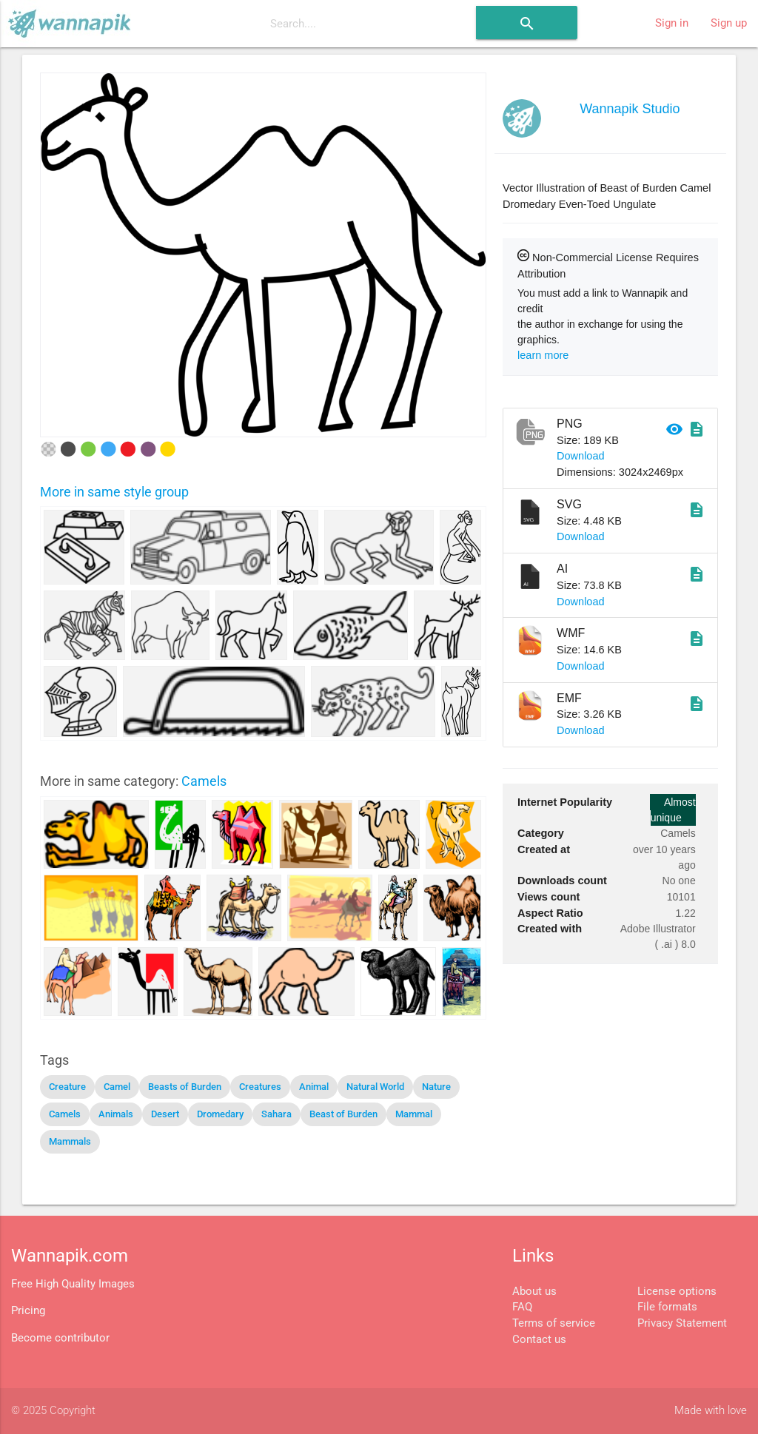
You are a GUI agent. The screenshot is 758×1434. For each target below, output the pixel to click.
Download (581, 456)
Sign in (671, 23)
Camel (117, 1086)
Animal (314, 1086)
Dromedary (220, 1114)
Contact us (539, 1339)
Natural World (375, 1086)
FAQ (522, 1307)
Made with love (710, 1410)
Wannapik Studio (630, 108)
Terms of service (553, 1323)
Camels (204, 781)
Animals (115, 1114)
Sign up (729, 23)
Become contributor (60, 1338)
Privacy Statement (682, 1323)
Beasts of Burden (184, 1086)
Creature (67, 1086)
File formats (667, 1307)
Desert (165, 1114)
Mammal (413, 1114)
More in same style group (114, 491)
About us (534, 1291)
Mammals (70, 1141)
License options (677, 1291)
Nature (436, 1086)
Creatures (260, 1086)
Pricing (28, 1311)
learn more (542, 355)
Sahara (276, 1114)
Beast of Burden (343, 1114)
